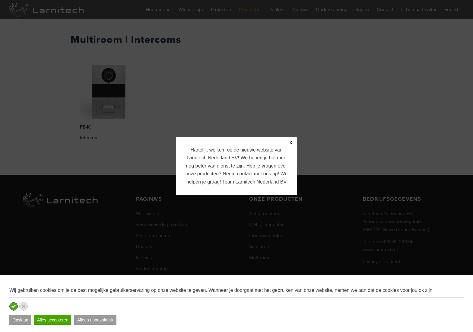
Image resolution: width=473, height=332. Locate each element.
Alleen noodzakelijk (95, 320)
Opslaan (20, 320)
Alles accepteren (52, 320)
